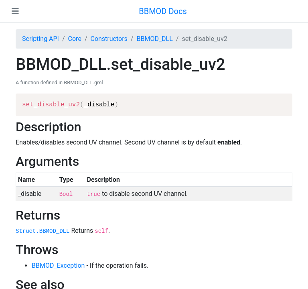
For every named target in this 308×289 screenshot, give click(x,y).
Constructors (108, 39)
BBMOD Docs (163, 11)
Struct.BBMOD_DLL (42, 231)
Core (74, 39)
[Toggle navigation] (15, 11)
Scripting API (40, 39)
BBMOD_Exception (58, 265)
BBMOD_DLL (154, 39)
